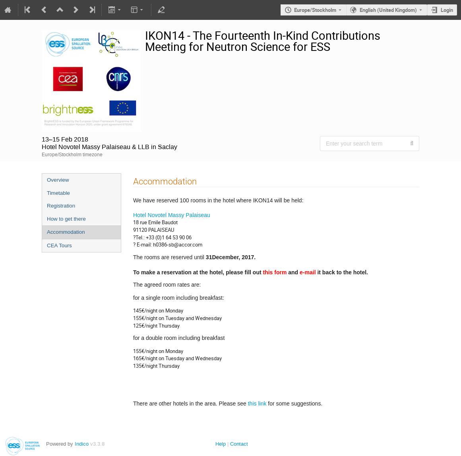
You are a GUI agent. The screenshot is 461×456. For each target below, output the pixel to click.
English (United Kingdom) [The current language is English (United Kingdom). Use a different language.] (388, 10)
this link (256, 403)
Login (447, 10)
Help (220, 443)
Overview (58, 180)
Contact (239, 443)
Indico (82, 443)
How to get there (66, 219)
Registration (61, 206)
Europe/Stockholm (315, 10)
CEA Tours (59, 245)
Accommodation (66, 232)
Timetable (58, 193)
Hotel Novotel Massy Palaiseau (171, 215)
